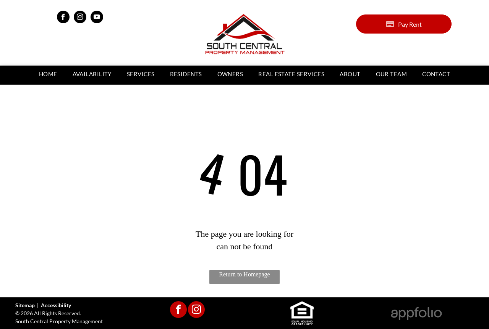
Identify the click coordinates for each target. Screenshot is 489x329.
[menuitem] (48, 74)
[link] (291, 74)
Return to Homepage (244, 274)
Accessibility (56, 305)
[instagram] (80, 18)
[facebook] (63, 18)
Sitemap (25, 305)
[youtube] (97, 18)
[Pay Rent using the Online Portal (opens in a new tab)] (404, 24)
